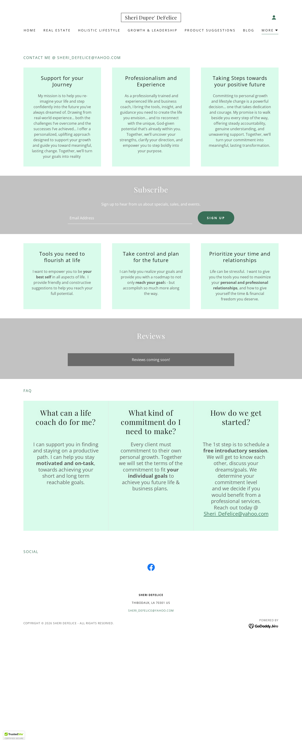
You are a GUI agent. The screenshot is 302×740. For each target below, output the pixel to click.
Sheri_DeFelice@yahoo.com (236, 514)
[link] (151, 18)
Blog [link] (248, 30)
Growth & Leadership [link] (153, 30)
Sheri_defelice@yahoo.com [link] (151, 611)
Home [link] (30, 30)
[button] (274, 17)
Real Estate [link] (57, 30)
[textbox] (130, 218)
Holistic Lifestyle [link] (99, 30)
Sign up (216, 218)
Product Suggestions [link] (210, 30)
